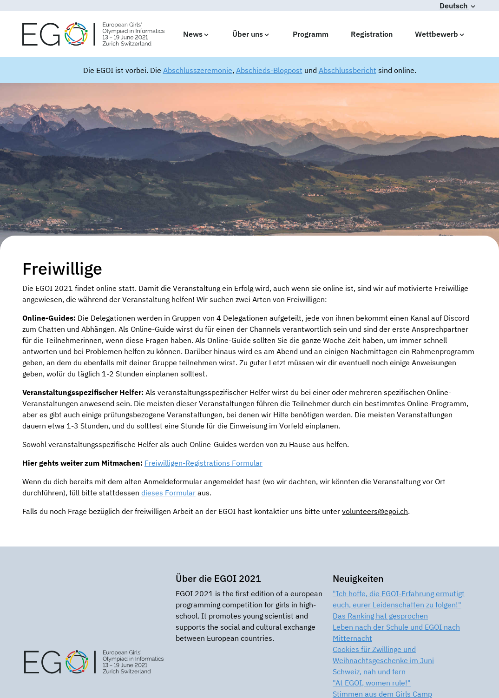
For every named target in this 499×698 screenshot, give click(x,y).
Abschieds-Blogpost (269, 70)
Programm (310, 34)
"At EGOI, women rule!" (372, 682)
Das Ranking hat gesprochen (380, 615)
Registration (372, 34)
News (196, 34)
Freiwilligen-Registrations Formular (203, 463)
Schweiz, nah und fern (369, 671)
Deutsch (458, 5)
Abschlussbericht (347, 70)
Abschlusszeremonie (197, 70)
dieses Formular (168, 492)
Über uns (251, 34)
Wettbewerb (440, 34)
